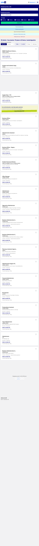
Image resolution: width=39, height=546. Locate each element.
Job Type (3, 17)
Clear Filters (4, 44)
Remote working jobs (19, 29)
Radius (17, 44)
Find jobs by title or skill (6, 6)
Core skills (23, 44)
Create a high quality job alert (20, 111)
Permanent (17, 19)
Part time (3, 19)
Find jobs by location (5, 12)
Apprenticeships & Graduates (19, 31)
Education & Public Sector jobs (19, 34)
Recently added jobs (19, 26)
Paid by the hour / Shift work (19, 36)
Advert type (35, 44)
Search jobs (19, 22)
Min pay (29, 44)
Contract (24, 19)
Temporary (31, 19)
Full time (10, 19)
